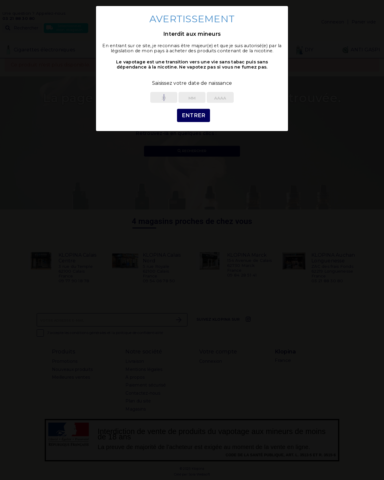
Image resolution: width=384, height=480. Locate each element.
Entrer (194, 115)
